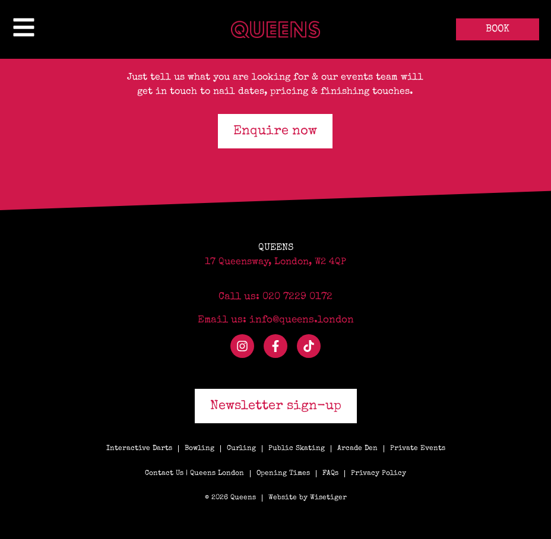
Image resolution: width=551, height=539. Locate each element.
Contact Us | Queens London (194, 473)
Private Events (417, 448)
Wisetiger (328, 498)
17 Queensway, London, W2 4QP (275, 262)
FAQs (330, 473)
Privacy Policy (378, 473)
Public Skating (296, 448)
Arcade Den (357, 448)
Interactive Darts (139, 448)
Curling (241, 448)
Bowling (199, 448)
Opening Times (283, 473)
